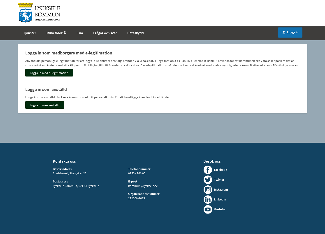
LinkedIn (220, 199)
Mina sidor (56, 33)
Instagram (221, 189)
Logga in (291, 32)
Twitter (219, 180)
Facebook (220, 170)
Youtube (219, 209)
